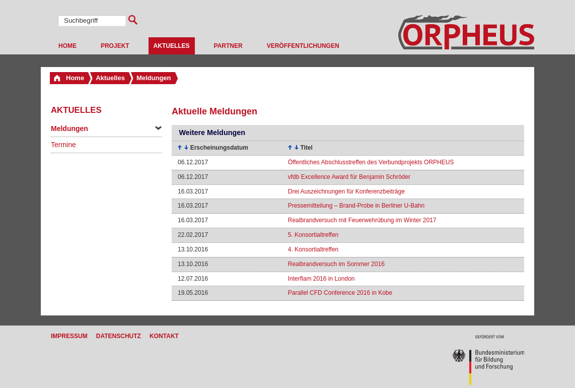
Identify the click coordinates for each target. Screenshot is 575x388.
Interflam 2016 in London (321, 278)
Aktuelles (172, 45)
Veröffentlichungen (303, 45)
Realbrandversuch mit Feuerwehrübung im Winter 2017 (362, 220)
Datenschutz (118, 336)
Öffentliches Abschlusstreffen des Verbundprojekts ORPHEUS (371, 162)
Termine (63, 145)
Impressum (69, 336)
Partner (228, 45)
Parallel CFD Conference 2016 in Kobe (340, 292)
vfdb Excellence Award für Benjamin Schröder (349, 176)
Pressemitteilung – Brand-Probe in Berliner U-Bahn (356, 205)
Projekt (115, 45)
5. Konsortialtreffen (313, 234)
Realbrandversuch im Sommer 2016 (336, 264)
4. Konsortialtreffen (313, 249)
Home (67, 45)
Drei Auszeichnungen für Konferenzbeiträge (346, 191)
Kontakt (164, 336)
